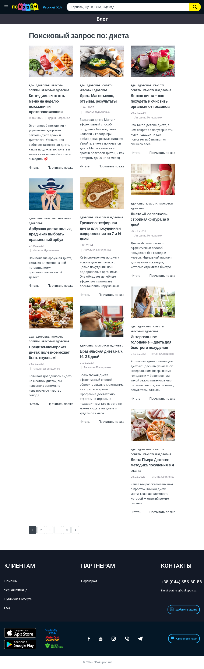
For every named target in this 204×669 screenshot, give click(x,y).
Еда (31, 85)
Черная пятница (15, 590)
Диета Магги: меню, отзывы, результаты (98, 98)
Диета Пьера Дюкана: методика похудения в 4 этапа (152, 465)
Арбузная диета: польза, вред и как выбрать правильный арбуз (50, 234)
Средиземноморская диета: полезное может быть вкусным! (49, 352)
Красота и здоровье (55, 90)
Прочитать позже (60, 168)
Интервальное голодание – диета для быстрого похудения (151, 342)
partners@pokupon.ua (179, 590)
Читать (34, 168)
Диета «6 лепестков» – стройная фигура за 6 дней (151, 219)
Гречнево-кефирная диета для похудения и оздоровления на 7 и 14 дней (100, 231)
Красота (57, 85)
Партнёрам (89, 581)
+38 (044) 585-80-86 (180, 581)
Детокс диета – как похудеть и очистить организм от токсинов (150, 101)
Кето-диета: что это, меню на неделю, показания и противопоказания (47, 103)
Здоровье (43, 85)
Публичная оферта (18, 599)
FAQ (7, 608)
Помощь (10, 581)
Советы (34, 90)
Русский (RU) (52, 7)
